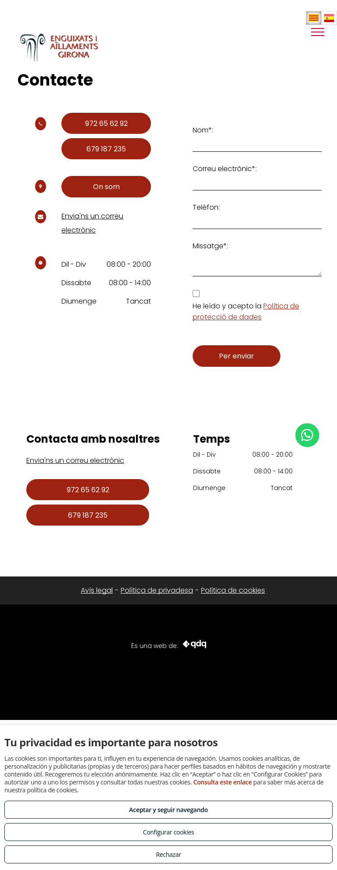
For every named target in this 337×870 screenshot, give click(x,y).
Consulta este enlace (222, 782)
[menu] (317, 32)
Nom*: (203, 130)
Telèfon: (206, 207)
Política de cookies (233, 590)
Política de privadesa (157, 590)
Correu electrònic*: (225, 169)
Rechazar (168, 854)
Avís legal (97, 590)
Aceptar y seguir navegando (168, 810)
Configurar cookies (168, 832)
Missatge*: (210, 246)
